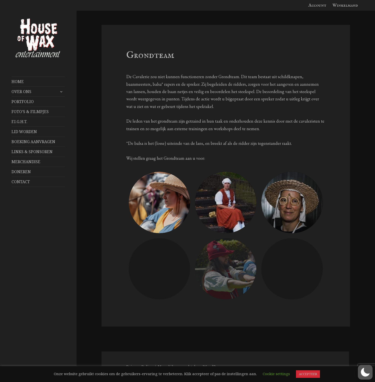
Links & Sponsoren (32, 151)
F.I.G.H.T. (19, 121)
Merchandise (25, 161)
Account (317, 5)
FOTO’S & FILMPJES (30, 111)
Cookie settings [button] (276, 373)
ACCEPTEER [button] (308, 374)
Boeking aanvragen (33, 141)
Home (17, 81)
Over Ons (21, 91)
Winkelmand (345, 5)
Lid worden (24, 131)
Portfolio (22, 101)
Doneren (21, 171)
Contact (20, 181)
